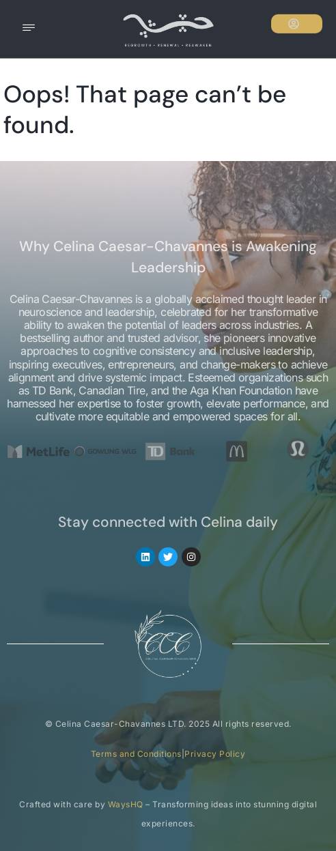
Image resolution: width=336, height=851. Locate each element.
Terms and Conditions (136, 754)
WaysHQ (125, 804)
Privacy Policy (214, 754)
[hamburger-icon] (29, 29)
